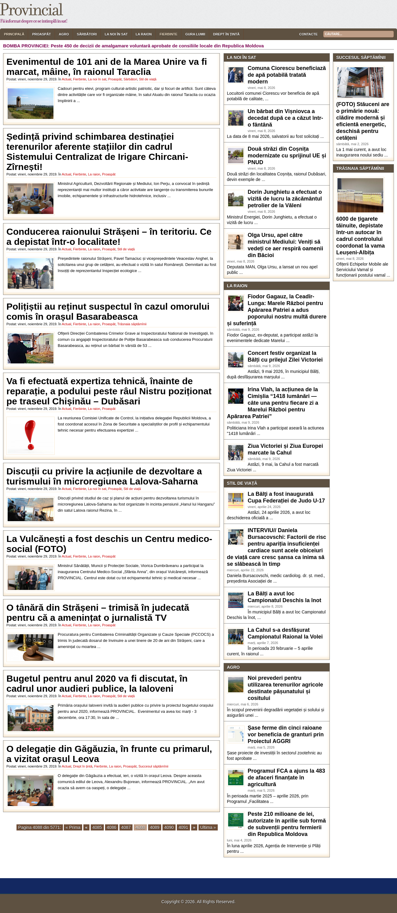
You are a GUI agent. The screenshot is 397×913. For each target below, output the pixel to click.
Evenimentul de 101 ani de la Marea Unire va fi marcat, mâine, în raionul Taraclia (106, 67)
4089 (154, 827)
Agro (64, 34)
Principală (14, 34)
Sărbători (87, 34)
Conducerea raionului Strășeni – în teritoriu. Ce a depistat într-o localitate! (109, 236)
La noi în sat (116, 34)
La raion (144, 34)
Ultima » (208, 827)
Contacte (308, 34)
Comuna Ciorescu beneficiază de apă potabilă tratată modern (287, 75)
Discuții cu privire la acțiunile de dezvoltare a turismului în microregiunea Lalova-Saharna (104, 476)
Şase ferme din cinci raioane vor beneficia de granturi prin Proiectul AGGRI (286, 734)
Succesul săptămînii (153, 766)
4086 (111, 827)
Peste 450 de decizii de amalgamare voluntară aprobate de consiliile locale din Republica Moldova (157, 45)
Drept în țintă (226, 34)
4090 (169, 827)
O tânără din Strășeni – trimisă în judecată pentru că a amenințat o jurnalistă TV (97, 612)
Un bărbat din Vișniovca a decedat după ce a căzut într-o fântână (285, 118)
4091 (183, 827)
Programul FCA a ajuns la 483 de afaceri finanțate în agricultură (286, 777)
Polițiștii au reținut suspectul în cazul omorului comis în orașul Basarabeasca (107, 311)
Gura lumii (195, 34)
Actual (66, 79)
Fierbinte (168, 34)
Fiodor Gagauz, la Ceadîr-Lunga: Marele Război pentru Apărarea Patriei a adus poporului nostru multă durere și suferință (276, 309)
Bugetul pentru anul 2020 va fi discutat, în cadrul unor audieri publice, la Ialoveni (97, 683)
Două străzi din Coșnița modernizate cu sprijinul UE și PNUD (287, 155)
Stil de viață (147, 79)
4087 (126, 827)
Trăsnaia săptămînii (132, 324)
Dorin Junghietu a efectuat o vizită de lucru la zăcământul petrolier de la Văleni (285, 198)
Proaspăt (41, 34)
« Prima (73, 827)
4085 (97, 827)
